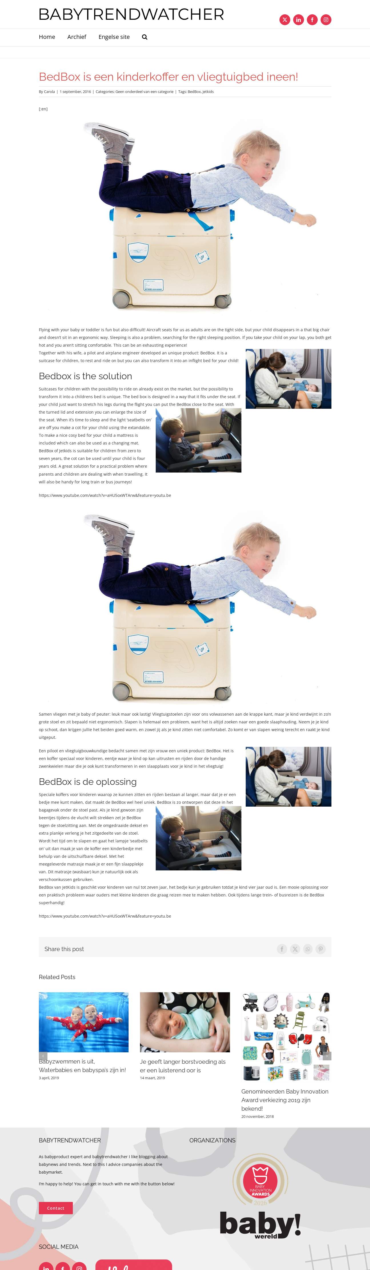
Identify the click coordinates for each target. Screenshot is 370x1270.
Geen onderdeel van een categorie (144, 91)
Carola (49, 91)
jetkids (208, 91)
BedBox (194, 91)
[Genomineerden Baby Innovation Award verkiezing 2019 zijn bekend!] (286, 995)
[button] (144, 37)
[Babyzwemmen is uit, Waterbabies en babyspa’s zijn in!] (84, 995)
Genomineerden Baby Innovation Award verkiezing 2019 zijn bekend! (285, 1100)
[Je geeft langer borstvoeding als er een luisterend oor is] (185, 995)
